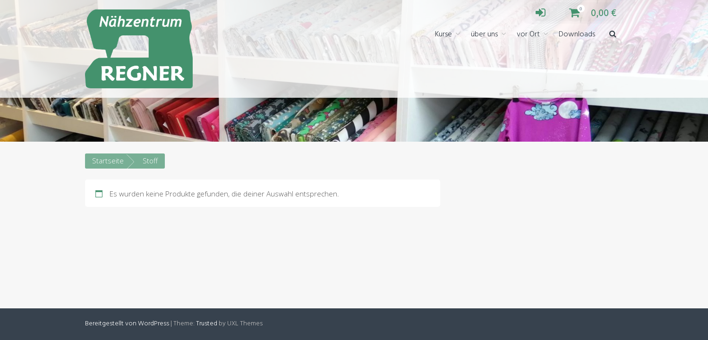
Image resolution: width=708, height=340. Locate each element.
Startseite (108, 160)
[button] (612, 35)
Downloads (577, 34)
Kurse (443, 34)
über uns (484, 34)
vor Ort (528, 34)
